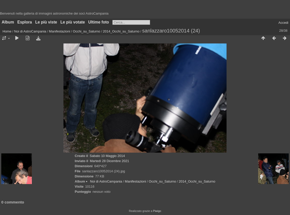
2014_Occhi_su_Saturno (121, 31)
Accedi (283, 23)
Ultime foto (98, 22)
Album (8, 22)
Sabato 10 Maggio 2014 (107, 156)
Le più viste (46, 22)
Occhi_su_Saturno (86, 31)
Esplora (24, 22)
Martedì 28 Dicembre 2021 (109, 161)
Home (7, 31)
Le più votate (72, 22)
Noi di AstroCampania (30, 31)
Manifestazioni (59, 31)
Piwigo (157, 210)
